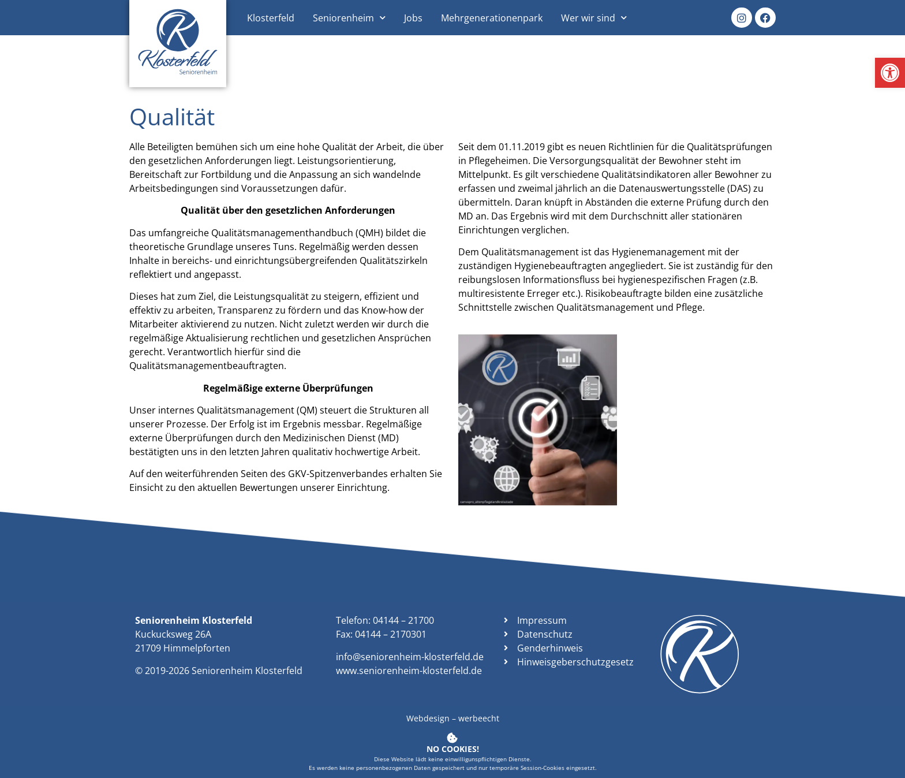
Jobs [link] (413, 18)
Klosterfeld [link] (270, 18)
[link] (890, 73)
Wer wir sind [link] (594, 18)
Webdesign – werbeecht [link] (452, 718)
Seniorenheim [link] (349, 18)
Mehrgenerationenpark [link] (492, 18)
